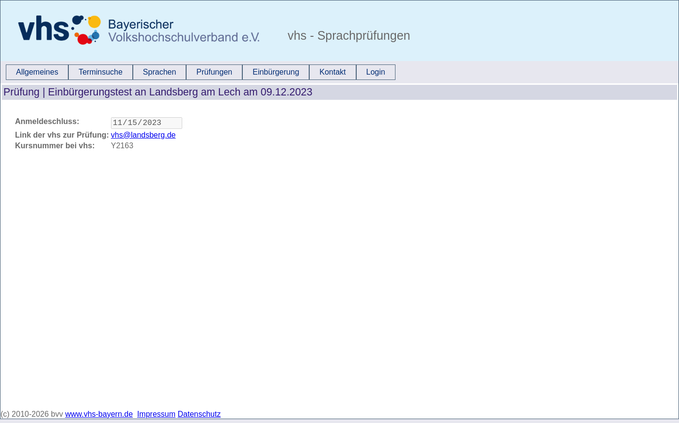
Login (375, 72)
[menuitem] (37, 72)
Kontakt (332, 72)
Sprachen (159, 72)
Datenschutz (199, 414)
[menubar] (200, 72)
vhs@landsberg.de (143, 137)
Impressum (156, 414)
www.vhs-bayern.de (99, 414)
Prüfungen (214, 72)
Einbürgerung (276, 72)
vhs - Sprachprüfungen (347, 35)
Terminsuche (101, 72)
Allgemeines (37, 72)
